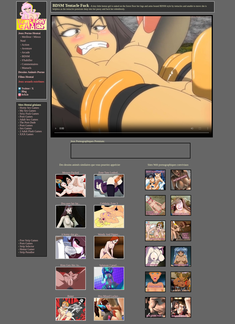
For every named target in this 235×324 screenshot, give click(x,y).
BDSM (26, 56)
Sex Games (25, 128)
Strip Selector (27, 246)
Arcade (26, 52)
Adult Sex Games (29, 119)
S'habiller (27, 60)
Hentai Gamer (27, 249)
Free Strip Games (29, 240)
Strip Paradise (27, 252)
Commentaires (30, 64)
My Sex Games (28, 110)
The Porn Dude (28, 122)
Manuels (26, 67)
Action (25, 44)
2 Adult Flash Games (31, 131)
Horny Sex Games (29, 107)
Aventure (27, 48)
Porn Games (26, 116)
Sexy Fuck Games (29, 113)
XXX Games (26, 134)
